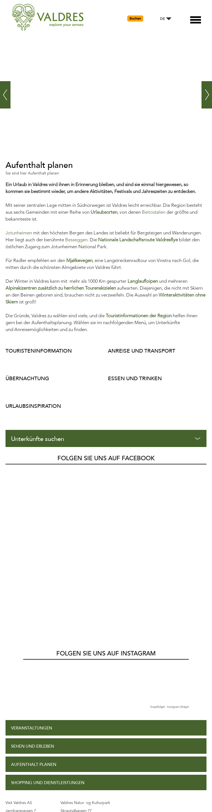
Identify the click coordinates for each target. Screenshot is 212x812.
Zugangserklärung (33, 698)
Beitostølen (153, 212)
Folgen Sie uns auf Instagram (106, 489)
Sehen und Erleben (32, 583)
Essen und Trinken (135, 378)
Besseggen (76, 240)
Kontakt (20, 753)
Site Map (20, 735)
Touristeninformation (39, 351)
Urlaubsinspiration (33, 406)
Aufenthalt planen (33, 601)
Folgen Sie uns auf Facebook (106, 458)
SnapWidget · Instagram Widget (169, 543)
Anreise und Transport (141, 351)
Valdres (13, 471)
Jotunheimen (19, 233)
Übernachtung (27, 378)
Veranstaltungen (31, 564)
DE (162, 19)
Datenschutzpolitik (33, 717)
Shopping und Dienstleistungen (47, 619)
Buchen (135, 18)
